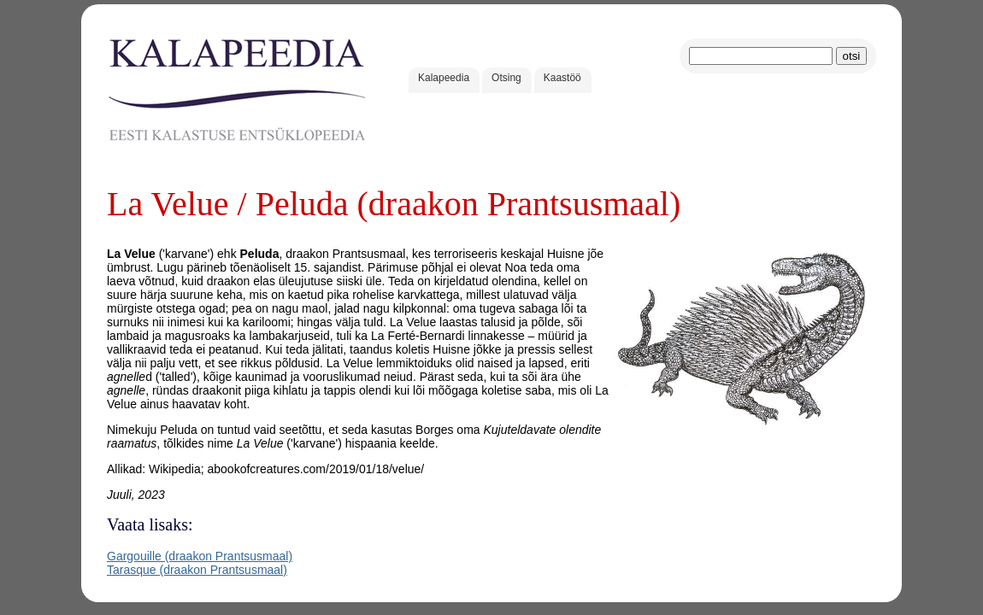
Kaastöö (562, 78)
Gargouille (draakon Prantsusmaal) (199, 556)
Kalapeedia (443, 78)
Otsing (506, 78)
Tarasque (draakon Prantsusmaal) (197, 570)
